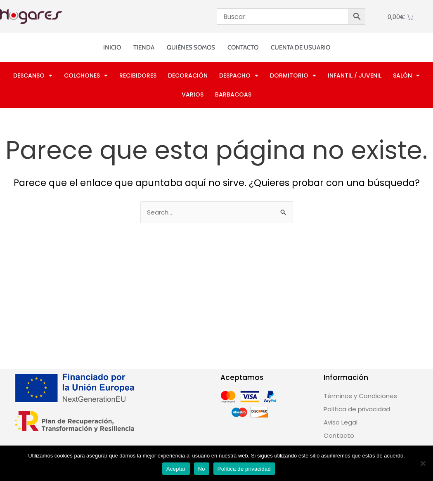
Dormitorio (293, 75)
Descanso (32, 75)
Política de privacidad (244, 469)
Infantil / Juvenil (354, 75)
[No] (423, 463)
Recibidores (137, 75)
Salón (406, 75)
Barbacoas (233, 94)
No (201, 469)
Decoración (188, 75)
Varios (192, 94)
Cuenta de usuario (300, 47)
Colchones (86, 75)
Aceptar (176, 469)
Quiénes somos (191, 47)
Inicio (112, 47)
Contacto (242, 47)
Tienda (143, 47)
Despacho (238, 75)
